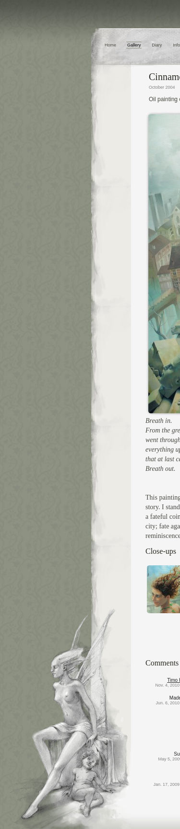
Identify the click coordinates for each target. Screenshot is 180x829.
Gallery (134, 45)
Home (110, 45)
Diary (157, 45)
